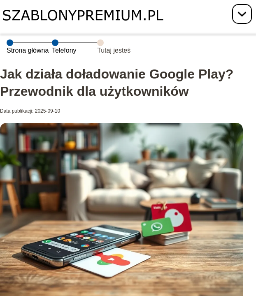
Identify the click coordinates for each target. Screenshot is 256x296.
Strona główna (28, 50)
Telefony (64, 50)
